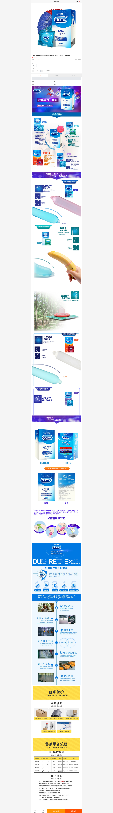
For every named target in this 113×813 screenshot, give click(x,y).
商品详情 (39, 75)
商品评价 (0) (73, 75)
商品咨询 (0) (56, 75)
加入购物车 (56, 811)
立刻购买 (73, 811)
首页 (77, 1)
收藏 (80, 1)
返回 (32, 1)
